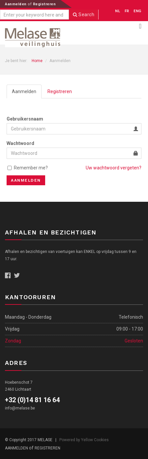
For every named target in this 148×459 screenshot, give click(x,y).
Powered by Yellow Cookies (84, 440)
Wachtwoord (20, 143)
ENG (137, 11)
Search (83, 14)
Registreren (44, 4)
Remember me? (31, 167)
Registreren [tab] (59, 91)
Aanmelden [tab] (24, 91)
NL (117, 11)
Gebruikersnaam (25, 119)
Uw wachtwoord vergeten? (113, 167)
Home (37, 60)
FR (127, 11)
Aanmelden (16, 4)
